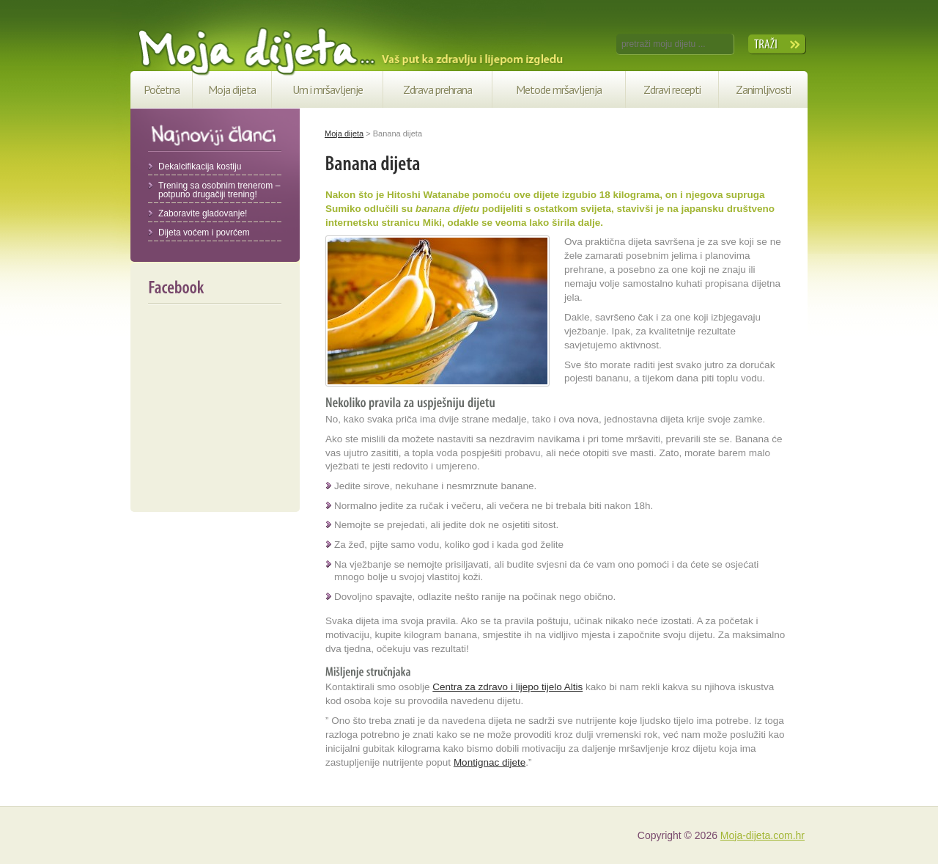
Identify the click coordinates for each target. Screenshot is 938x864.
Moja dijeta (232, 89)
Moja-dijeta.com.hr (762, 835)
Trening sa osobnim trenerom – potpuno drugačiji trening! (219, 189)
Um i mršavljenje (327, 89)
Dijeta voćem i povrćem (204, 232)
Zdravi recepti (672, 89)
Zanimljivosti (763, 89)
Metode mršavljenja (559, 89)
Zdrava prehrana (437, 89)
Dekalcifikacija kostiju (199, 166)
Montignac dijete (489, 762)
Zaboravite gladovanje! (202, 213)
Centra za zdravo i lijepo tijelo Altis (507, 686)
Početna (162, 89)
